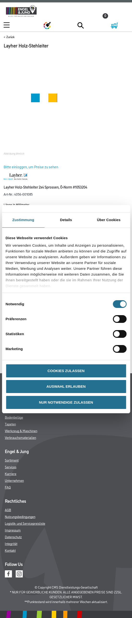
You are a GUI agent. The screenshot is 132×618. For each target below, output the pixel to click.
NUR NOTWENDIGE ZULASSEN (66, 402)
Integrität (11, 543)
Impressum (13, 530)
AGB (8, 509)
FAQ (8, 487)
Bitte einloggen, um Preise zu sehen (31, 166)
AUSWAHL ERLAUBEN (66, 386)
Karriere (10, 473)
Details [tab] (66, 220)
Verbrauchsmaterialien (20, 437)
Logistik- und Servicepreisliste (25, 523)
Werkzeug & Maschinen (21, 430)
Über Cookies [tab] (108, 220)
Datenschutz (13, 536)
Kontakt (10, 550)
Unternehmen (14, 480)
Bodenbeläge (14, 417)
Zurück (10, 37)
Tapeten (10, 423)
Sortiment (12, 460)
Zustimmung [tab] (23, 220)
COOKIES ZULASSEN (65, 371)
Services (10, 466)
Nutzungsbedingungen (20, 516)
